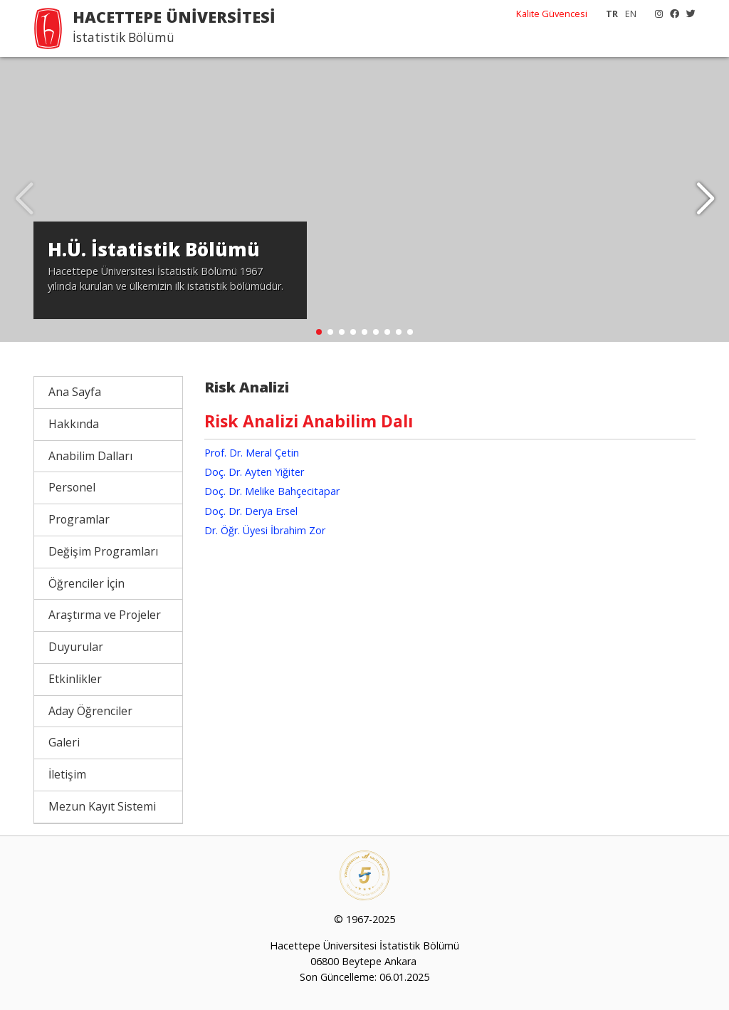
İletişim (67, 774)
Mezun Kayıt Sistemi (102, 806)
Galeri (64, 742)
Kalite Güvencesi (551, 13)
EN (630, 13)
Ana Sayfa (74, 392)
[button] (705, 199)
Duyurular (75, 647)
